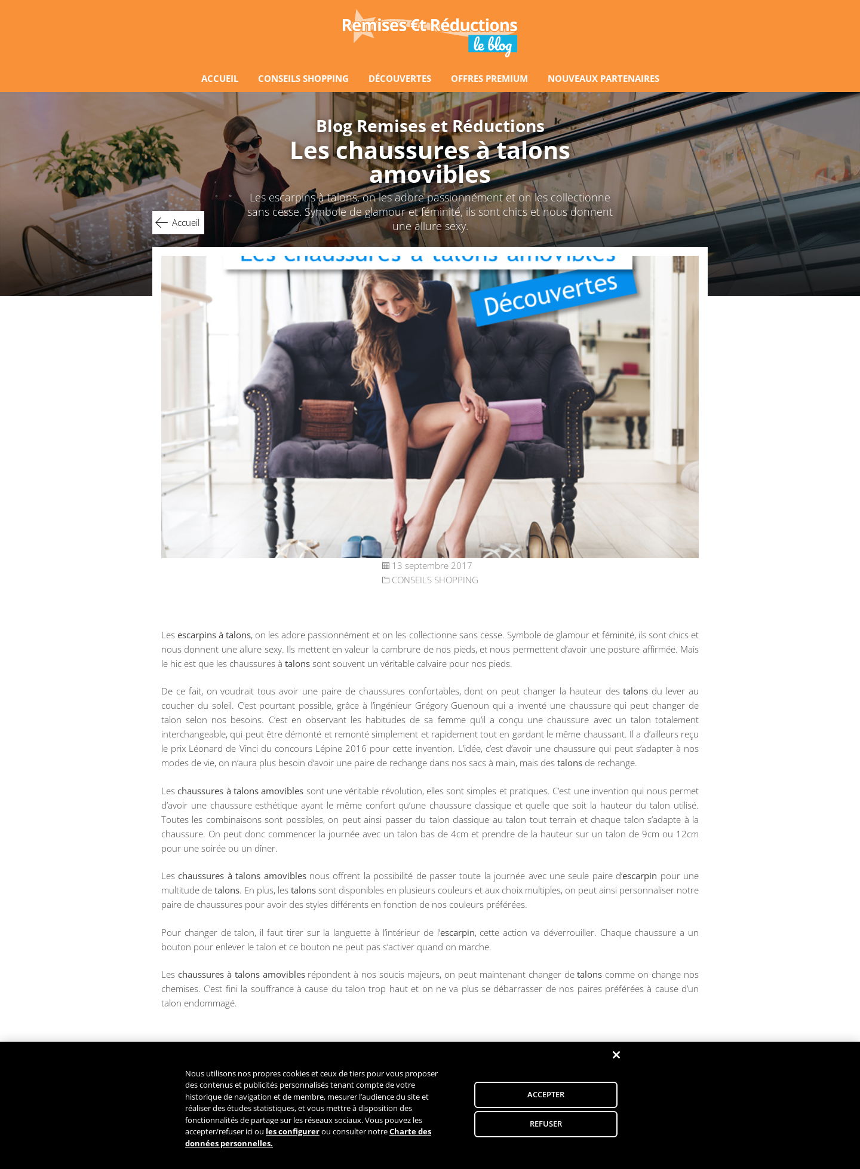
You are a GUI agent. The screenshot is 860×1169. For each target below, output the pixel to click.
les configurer (293, 1133)
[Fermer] (616, 1057)
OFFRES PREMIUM (489, 78)
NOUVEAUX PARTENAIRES (603, 78)
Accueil (185, 222)
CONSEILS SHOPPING (303, 78)
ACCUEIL (219, 78)
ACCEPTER (546, 1096)
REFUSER (546, 1126)
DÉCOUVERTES (399, 78)
